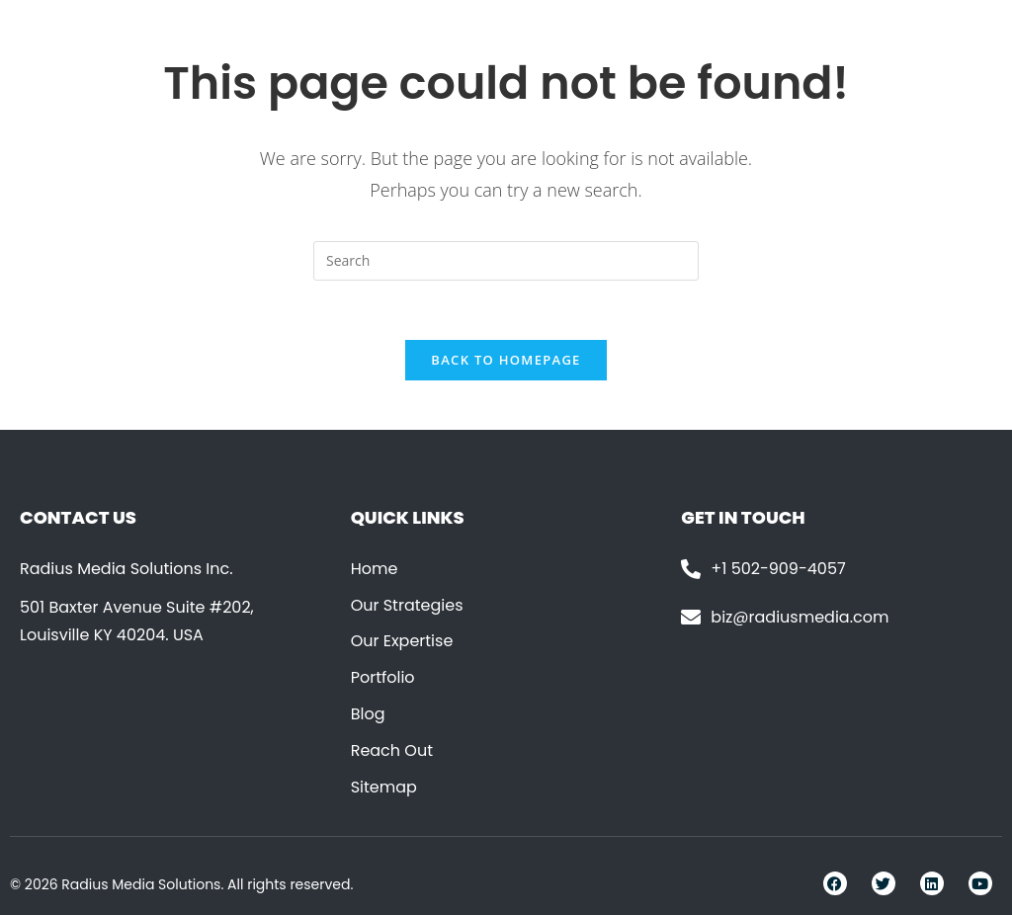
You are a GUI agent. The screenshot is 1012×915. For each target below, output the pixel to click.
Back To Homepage (505, 360)
